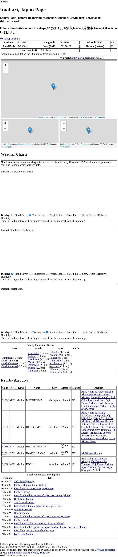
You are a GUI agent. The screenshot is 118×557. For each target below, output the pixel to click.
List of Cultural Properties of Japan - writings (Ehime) (42, 516)
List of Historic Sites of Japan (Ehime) (34, 488)
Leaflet (42, 117)
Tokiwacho (55, 360)
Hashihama (33, 359)
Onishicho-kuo (9, 363)
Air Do (109, 418)
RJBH (5, 446)
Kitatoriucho (55, 372)
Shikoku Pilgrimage (24, 481)
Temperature (38, 215)
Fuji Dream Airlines (95, 401)
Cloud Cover (21, 215)
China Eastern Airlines (92, 400)
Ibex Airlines (87, 435)
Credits (49, 544)
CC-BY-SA (83, 117)
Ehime (17, 38)
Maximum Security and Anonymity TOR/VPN (27, 552)
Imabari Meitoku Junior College (30, 485)
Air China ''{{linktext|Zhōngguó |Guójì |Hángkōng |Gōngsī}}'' (95, 415)
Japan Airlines (100, 406)
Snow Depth (88, 215)
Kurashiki (54, 366)
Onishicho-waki (9, 366)
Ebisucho (54, 369)
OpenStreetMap (62, 117)
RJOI (4, 453)
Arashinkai (33, 353)
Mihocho (54, 357)
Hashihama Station (23, 499)
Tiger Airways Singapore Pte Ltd (96, 468)
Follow (4, 1)
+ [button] (5, 65)
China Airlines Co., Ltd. (103, 397)
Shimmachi (7, 357)
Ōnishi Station (21, 513)
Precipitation (56, 215)
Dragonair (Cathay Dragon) (95, 429)
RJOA (5, 427)
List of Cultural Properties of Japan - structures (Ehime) (42, 495)
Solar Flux (72, 215)
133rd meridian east (24, 502)
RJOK (5, 464)
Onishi (4, 360)
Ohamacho (33, 365)
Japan (10, 38)
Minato (31, 362)
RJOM (5, 400)
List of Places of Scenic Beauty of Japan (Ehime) (39, 523)
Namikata (33, 370)
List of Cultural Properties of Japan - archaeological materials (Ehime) (50, 527)
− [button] (5, 70)
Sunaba (31, 367)
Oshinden (54, 352)
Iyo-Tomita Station (23, 534)
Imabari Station (22, 492)
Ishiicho (32, 356)
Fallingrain (101, 117)
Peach (91, 408)
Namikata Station (23, 509)
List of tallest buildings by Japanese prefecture (38, 506)
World (3, 38)
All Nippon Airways (91, 394)
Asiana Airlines (89, 424)
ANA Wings (87, 391)
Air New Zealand (104, 391)
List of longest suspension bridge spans (34, 530)
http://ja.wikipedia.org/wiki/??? (87, 57)
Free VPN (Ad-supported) (102, 549)
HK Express (104, 432)
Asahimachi (55, 354)
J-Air (100, 403)
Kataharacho (55, 363)
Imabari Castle (21, 520)
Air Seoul (86, 421)
